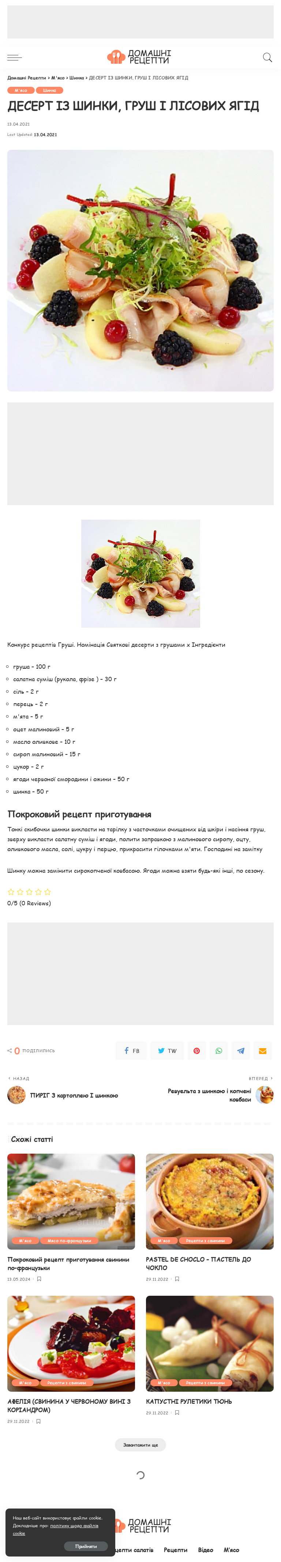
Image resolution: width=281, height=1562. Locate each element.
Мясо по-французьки (69, 1240)
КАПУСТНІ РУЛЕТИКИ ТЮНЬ (189, 1401)
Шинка (49, 90)
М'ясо (21, 90)
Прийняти (86, 1546)
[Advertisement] (140, 21)
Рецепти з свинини (205, 1240)
